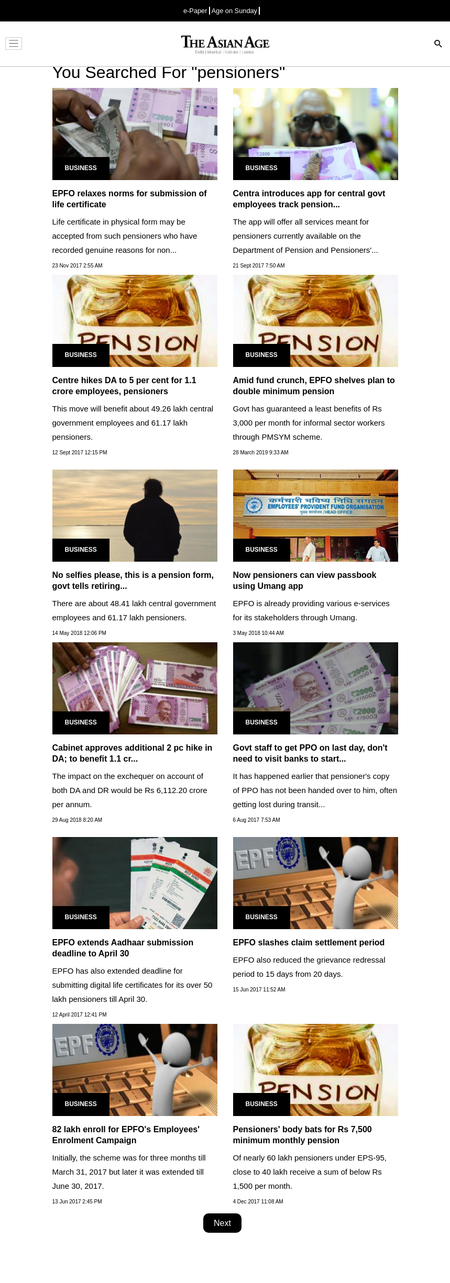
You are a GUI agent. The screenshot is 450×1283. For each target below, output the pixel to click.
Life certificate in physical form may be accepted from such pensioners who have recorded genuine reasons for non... (124, 235)
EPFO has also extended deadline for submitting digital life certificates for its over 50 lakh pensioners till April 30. (132, 984)
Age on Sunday (235, 11)
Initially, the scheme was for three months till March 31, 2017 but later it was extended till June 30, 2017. (129, 1171)
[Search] (438, 45)
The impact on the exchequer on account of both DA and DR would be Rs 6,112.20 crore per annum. (129, 790)
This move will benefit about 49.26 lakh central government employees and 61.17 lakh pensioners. (133, 422)
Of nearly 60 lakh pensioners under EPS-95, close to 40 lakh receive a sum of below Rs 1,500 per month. (310, 1171)
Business (81, 168)
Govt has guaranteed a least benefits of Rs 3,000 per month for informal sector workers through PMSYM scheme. (309, 422)
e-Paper (195, 11)
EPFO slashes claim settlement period (309, 942)
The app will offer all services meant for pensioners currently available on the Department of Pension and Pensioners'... (305, 235)
